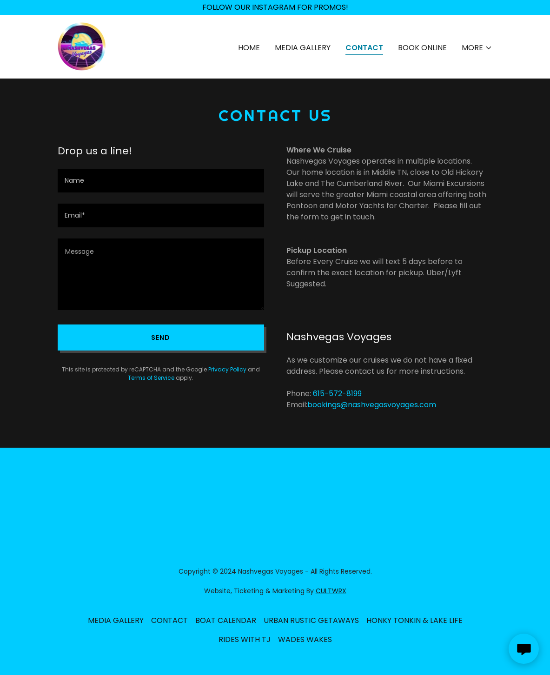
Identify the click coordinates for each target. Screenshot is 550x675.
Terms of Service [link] (151, 378)
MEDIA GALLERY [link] (303, 47)
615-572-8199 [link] (337, 393)
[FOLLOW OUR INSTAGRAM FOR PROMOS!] (275, 7)
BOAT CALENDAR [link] (225, 620)
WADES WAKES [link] (305, 639)
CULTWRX (331, 591)
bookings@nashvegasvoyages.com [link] (371, 404)
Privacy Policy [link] (227, 369)
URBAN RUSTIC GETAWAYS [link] (311, 620)
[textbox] (161, 180)
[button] (477, 47)
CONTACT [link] (364, 47)
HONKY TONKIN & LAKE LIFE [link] (414, 620)
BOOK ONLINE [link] (422, 47)
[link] (82, 45)
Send (160, 337)
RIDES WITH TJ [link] (245, 639)
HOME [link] (249, 47)
